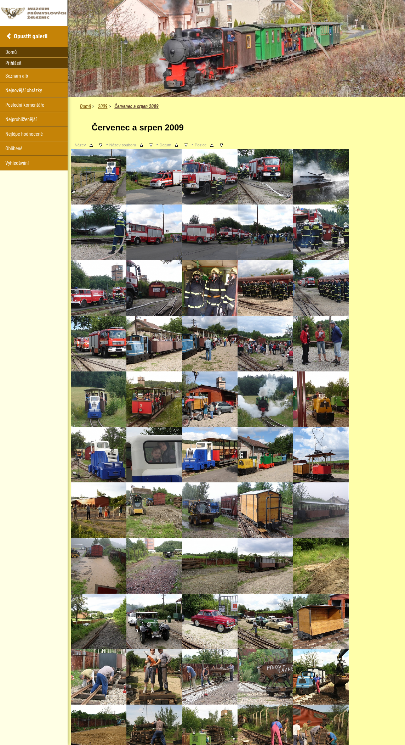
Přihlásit (13, 63)
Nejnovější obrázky (23, 90)
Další (143, 715)
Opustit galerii (30, 36)
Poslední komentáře (24, 105)
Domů (85, 106)
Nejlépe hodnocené (24, 134)
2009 (103, 106)
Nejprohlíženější (20, 119)
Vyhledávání (17, 163)
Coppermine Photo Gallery (245, 727)
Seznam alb (16, 76)
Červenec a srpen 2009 (136, 106)
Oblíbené (14, 148)
